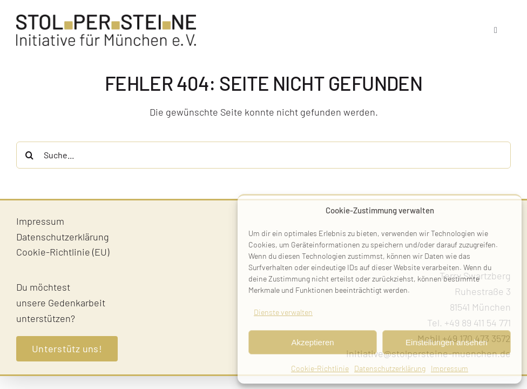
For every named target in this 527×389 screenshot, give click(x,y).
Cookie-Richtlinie (320, 368)
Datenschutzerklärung (389, 368)
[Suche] (29, 155)
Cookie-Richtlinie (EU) (62, 252)
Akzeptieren (312, 342)
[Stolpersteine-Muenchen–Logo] (106, 19)
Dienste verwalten (283, 312)
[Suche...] (263, 155)
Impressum (449, 368)
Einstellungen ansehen (447, 342)
